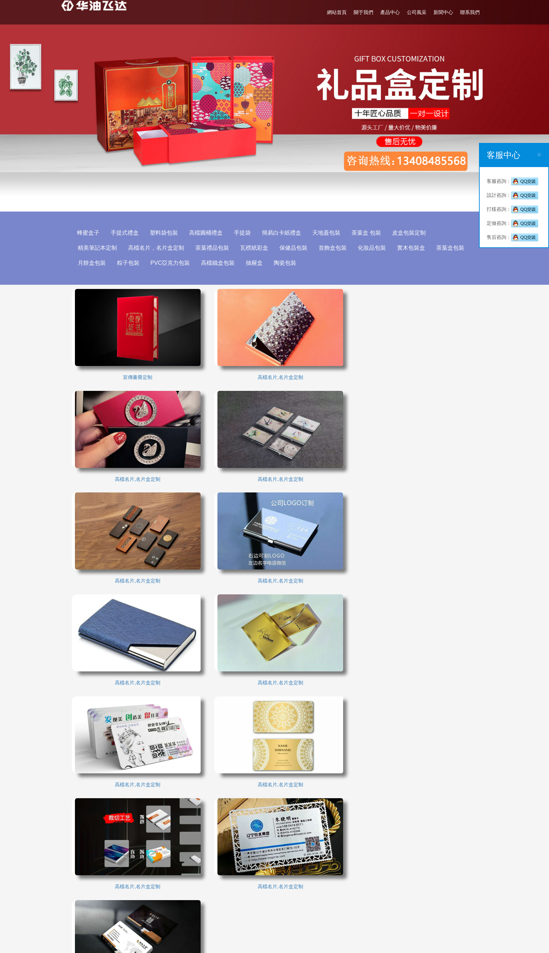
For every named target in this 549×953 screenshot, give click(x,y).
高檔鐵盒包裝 (221, 263)
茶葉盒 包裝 (369, 233)
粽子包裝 (131, 263)
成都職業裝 (137, 895)
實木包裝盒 (414, 248)
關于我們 (359, 12)
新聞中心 (439, 12)
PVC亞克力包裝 (173, 263)
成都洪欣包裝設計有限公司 (333, 872)
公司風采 (413, 12)
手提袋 (245, 233)
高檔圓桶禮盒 (209, 233)
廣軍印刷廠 (137, 885)
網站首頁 (333, 12)
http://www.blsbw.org (316, 925)
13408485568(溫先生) (328, 904)
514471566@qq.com (317, 914)
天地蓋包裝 (329, 233)
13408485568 (329, 883)
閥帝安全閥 (234, 895)
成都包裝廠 (89, 874)
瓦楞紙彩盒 (257, 248)
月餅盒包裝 (95, 263)
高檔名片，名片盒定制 (159, 248)
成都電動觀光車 (94, 885)
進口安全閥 (186, 895)
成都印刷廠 (137, 874)
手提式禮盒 (128, 233)
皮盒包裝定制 (412, 233)
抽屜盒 (257, 263)
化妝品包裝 (375, 248)
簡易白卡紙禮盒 (284, 233)
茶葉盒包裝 (453, 248)
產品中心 (386, 12)
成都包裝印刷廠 (239, 874)
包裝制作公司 (91, 895)
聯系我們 (466, 12)
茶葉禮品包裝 (215, 248)
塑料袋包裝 (167, 233)
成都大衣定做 (188, 885)
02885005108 (309, 893)
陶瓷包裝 (288, 263)
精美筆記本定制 (100, 248)
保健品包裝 (297, 248)
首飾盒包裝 (336, 248)
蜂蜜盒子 (91, 233)
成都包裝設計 (188, 874)
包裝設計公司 (237, 885)
